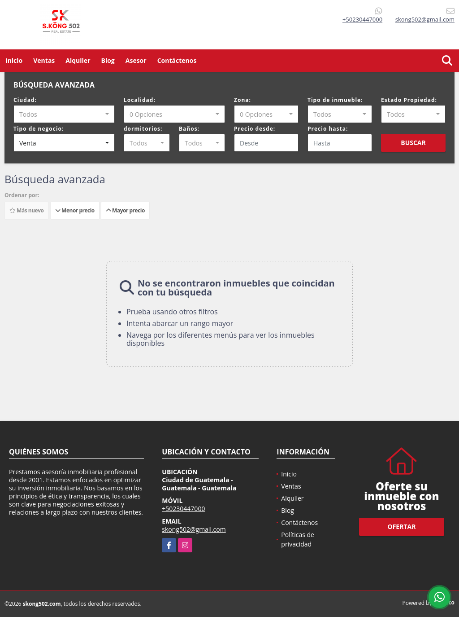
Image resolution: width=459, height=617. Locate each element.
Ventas (44, 60)
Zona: (242, 100)
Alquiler (77, 60)
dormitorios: (143, 128)
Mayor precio (125, 210)
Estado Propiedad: (409, 100)
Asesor (136, 60)
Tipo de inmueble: (335, 100)
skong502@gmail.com (193, 529)
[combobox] (64, 114)
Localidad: (140, 100)
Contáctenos (177, 60)
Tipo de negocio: (38, 128)
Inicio (13, 60)
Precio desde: (254, 128)
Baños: (189, 128)
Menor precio (75, 210)
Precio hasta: (327, 128)
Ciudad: (25, 100)
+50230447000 (362, 19)
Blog (108, 60)
